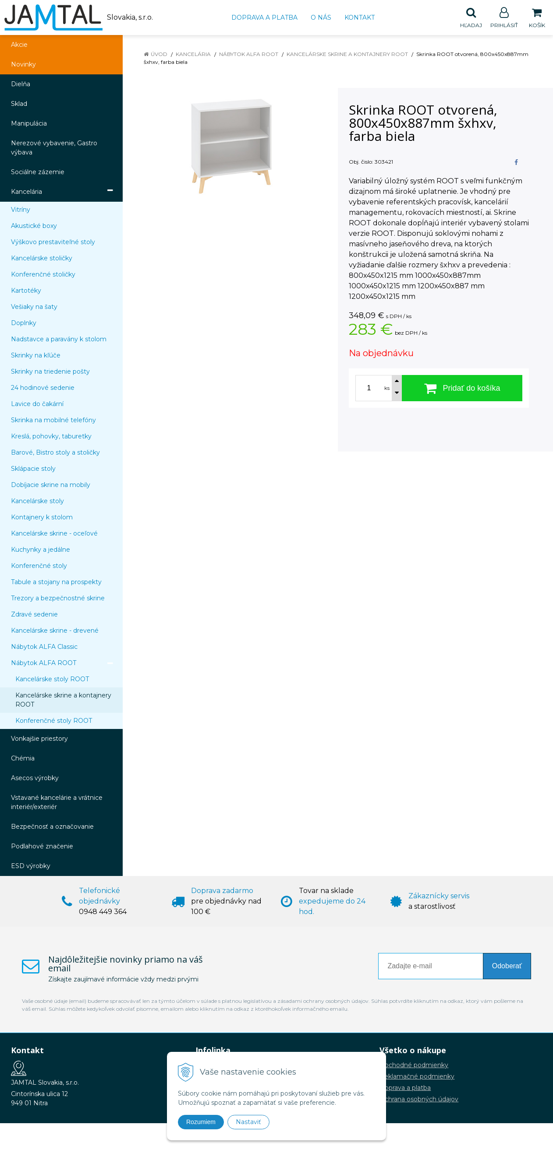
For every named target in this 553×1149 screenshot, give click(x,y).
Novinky (23, 65)
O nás (321, 17)
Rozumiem (201, 1121)
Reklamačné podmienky (416, 1077)
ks (387, 388)
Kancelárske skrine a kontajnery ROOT (347, 54)
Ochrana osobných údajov (418, 1099)
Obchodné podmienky (413, 1065)
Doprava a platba (264, 17)
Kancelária (193, 54)
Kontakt (359, 17)
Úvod (159, 54)
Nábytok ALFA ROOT (248, 54)
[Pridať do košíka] (462, 388)
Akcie (19, 45)
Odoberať (507, 966)
